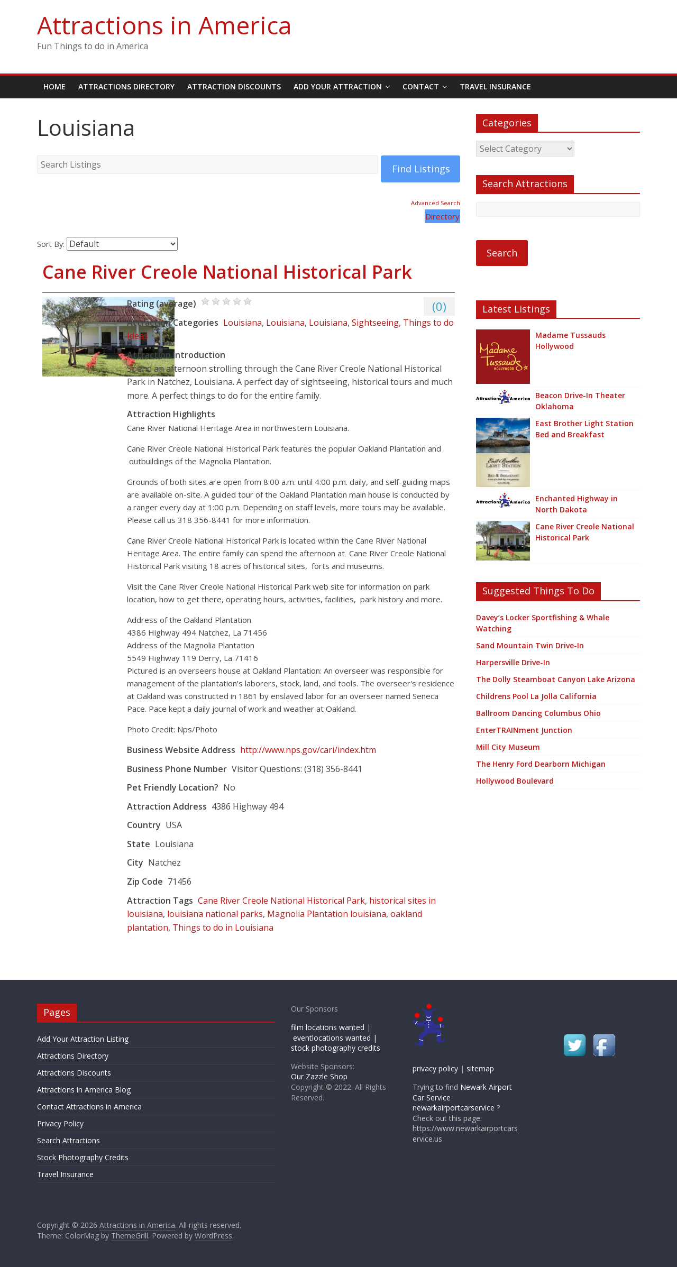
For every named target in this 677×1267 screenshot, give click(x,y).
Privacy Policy (60, 1123)
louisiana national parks (215, 914)
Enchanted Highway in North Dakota (576, 504)
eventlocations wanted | (335, 1038)
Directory (442, 216)
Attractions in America (164, 24)
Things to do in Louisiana (222, 927)
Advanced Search (435, 203)
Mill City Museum (508, 747)
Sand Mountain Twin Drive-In (530, 645)
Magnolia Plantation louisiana (326, 914)
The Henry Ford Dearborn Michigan (541, 764)
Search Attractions (68, 1140)
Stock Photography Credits (83, 1157)
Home (54, 86)
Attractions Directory (126, 86)
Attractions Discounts (74, 1073)
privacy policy (435, 1068)
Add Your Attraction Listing (83, 1039)
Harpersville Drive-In (513, 662)
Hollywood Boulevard (515, 781)
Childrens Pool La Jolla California (536, 696)
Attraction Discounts (234, 86)
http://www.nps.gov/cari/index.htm (308, 750)
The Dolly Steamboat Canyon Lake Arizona (555, 679)
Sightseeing (375, 322)
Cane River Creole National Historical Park (227, 272)
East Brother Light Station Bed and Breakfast (584, 428)
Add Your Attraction (338, 86)
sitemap (480, 1068)
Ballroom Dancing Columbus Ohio (538, 713)
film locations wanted (327, 1027)
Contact (420, 86)
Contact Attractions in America (89, 1106)
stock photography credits (335, 1048)
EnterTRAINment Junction (524, 730)
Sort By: (51, 244)
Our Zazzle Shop (319, 1076)
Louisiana (242, 322)
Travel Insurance (495, 86)
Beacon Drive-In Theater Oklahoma (580, 400)
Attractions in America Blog (84, 1090)
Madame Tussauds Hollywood (570, 340)
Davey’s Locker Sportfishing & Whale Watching (542, 623)
